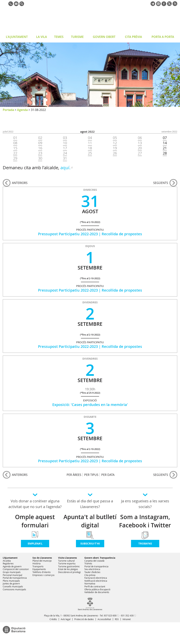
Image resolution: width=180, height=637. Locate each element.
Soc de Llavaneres (42, 557)
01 (15, 137)
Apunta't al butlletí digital (90, 521)
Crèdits (53, 619)
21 (165, 148)
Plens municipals (11, 580)
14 (165, 143)
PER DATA (107, 474)
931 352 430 (127, 615)
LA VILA (41, 37)
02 (40, 137)
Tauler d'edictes (92, 572)
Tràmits (88, 563)
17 (65, 148)
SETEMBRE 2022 (169, 131)
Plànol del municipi (42, 560)
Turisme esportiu (66, 563)
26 (115, 153)
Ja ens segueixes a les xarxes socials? (145, 503)
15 (15, 148)
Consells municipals (13, 586)
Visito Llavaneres (67, 557)
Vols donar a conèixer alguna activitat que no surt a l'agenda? (35, 503)
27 (140, 153)
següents (160, 183)
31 (65, 158)
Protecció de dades (84, 619)
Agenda (22, 110)
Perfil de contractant (94, 586)
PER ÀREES (74, 474)
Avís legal (65, 619)
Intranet (127, 619)
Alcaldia (7, 560)
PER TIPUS (91, 474)
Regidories (8, 563)
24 (65, 153)
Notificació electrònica (95, 580)
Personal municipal (12, 575)
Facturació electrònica (95, 577)
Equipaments (39, 569)
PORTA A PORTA (163, 37)
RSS (117, 619)
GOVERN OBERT (104, 37)
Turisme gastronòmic (69, 566)
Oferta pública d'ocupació (97, 589)
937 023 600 (110, 615)
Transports (37, 566)
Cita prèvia (89, 575)
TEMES (58, 37)
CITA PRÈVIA (133, 37)
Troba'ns (145, 543)
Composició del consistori (16, 569)
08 (15, 143)
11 (90, 143)
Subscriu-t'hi (90, 543)
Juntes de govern (11, 583)
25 (90, 153)
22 (15, 153)
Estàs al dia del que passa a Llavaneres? (90, 503)
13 (140, 143)
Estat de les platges (68, 569)
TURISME (77, 37)
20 (140, 148)
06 (140, 137)
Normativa (89, 583)
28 (165, 153)
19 (115, 148)
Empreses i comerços (43, 575)
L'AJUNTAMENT (17, 37)
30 (40, 158)
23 (40, 153)
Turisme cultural (66, 560)
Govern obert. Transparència (99, 557)
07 (165, 137)
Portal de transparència (15, 577)
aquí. (65, 168)
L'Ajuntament (10, 557)
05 (115, 137)
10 (65, 143)
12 (115, 143)
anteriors (20, 183)
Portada (8, 110)
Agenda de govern (12, 566)
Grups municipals (12, 572)
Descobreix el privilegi (69, 572)
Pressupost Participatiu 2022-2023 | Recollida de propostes (90, 233)
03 (65, 137)
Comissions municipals (14, 589)
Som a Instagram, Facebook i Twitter (145, 521)
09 (40, 143)
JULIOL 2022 (8, 131)
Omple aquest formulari (35, 521)
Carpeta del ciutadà (94, 560)
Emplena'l (35, 543)
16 (40, 148)
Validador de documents (96, 592)
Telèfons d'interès (41, 572)
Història (36, 563)
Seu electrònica (92, 569)
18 (90, 148)
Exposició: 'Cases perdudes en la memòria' (90, 404)
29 (15, 158)
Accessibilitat (104, 619)
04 (90, 137)
